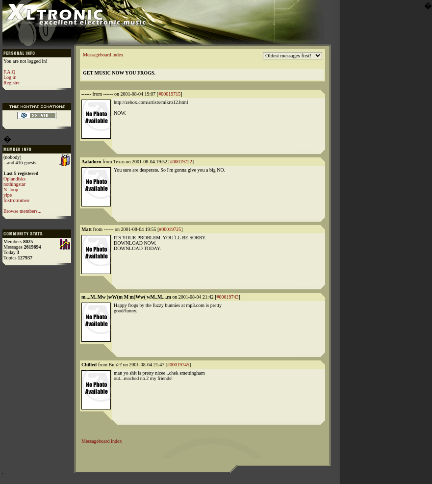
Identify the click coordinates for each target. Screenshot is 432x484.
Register (11, 82)
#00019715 (169, 94)
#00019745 (178, 364)
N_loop (10, 189)
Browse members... (22, 211)
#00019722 (181, 161)
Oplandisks (14, 178)
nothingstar (14, 184)
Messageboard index (103, 54)
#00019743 (228, 297)
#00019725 (170, 229)
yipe (7, 195)
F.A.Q (9, 72)
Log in (9, 77)
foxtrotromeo (16, 200)
